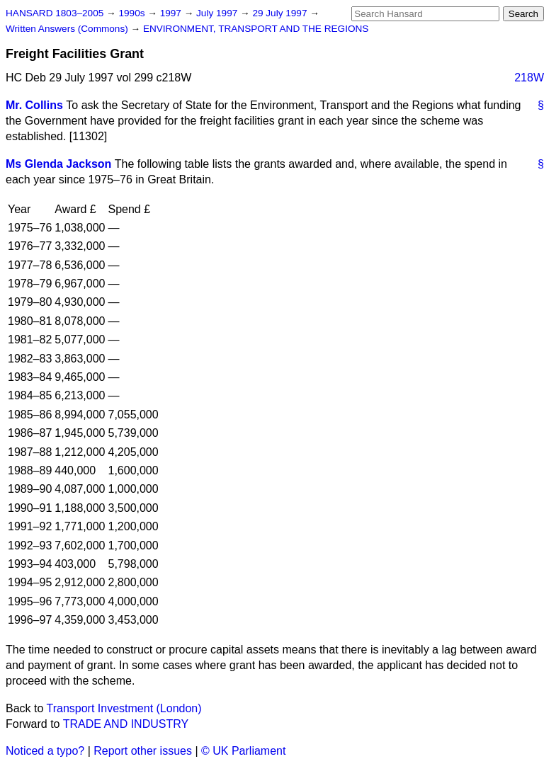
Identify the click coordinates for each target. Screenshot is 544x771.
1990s (132, 13)
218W (529, 78)
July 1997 (218, 13)
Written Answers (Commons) (68, 28)
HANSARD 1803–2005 (54, 13)
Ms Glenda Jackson (58, 164)
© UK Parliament (243, 751)
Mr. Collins (34, 105)
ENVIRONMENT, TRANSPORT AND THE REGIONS (256, 28)
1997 (172, 13)
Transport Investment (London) (124, 708)
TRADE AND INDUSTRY (126, 724)
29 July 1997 (281, 13)
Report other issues (143, 751)
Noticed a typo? (45, 751)
